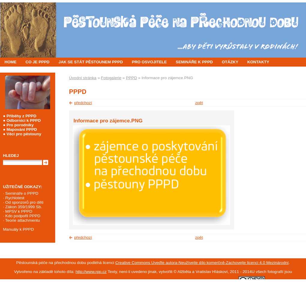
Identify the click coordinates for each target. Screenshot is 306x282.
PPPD (131, 78)
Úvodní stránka (82, 78)
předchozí (83, 102)
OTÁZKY (230, 62)
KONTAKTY (258, 62)
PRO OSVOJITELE (149, 62)
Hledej (11, 155)
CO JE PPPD (38, 62)
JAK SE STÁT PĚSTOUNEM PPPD (90, 62)
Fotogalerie (111, 78)
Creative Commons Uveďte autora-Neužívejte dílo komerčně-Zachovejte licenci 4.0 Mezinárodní (202, 262)
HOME (10, 62)
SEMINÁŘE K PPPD (194, 62)
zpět (199, 102)
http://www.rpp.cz (91, 271)
